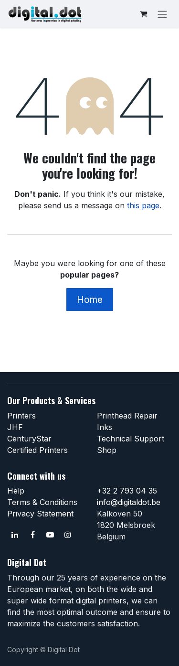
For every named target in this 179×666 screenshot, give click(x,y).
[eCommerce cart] (143, 13)
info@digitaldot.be (128, 502)
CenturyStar (29, 438)
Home (90, 299)
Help (15, 490)
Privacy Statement (40, 513)
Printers (21, 415)
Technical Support (130, 438)
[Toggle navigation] (162, 14)
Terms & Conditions (42, 502)
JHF (15, 427)
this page (143, 205)
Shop (106, 450)
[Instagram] (67, 534)
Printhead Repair (127, 415)
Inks (104, 427)
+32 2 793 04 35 (127, 490)
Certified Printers (37, 450)
